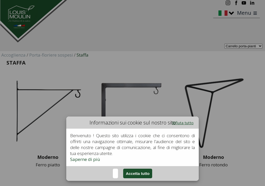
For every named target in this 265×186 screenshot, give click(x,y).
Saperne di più (85, 159)
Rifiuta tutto (183, 122)
